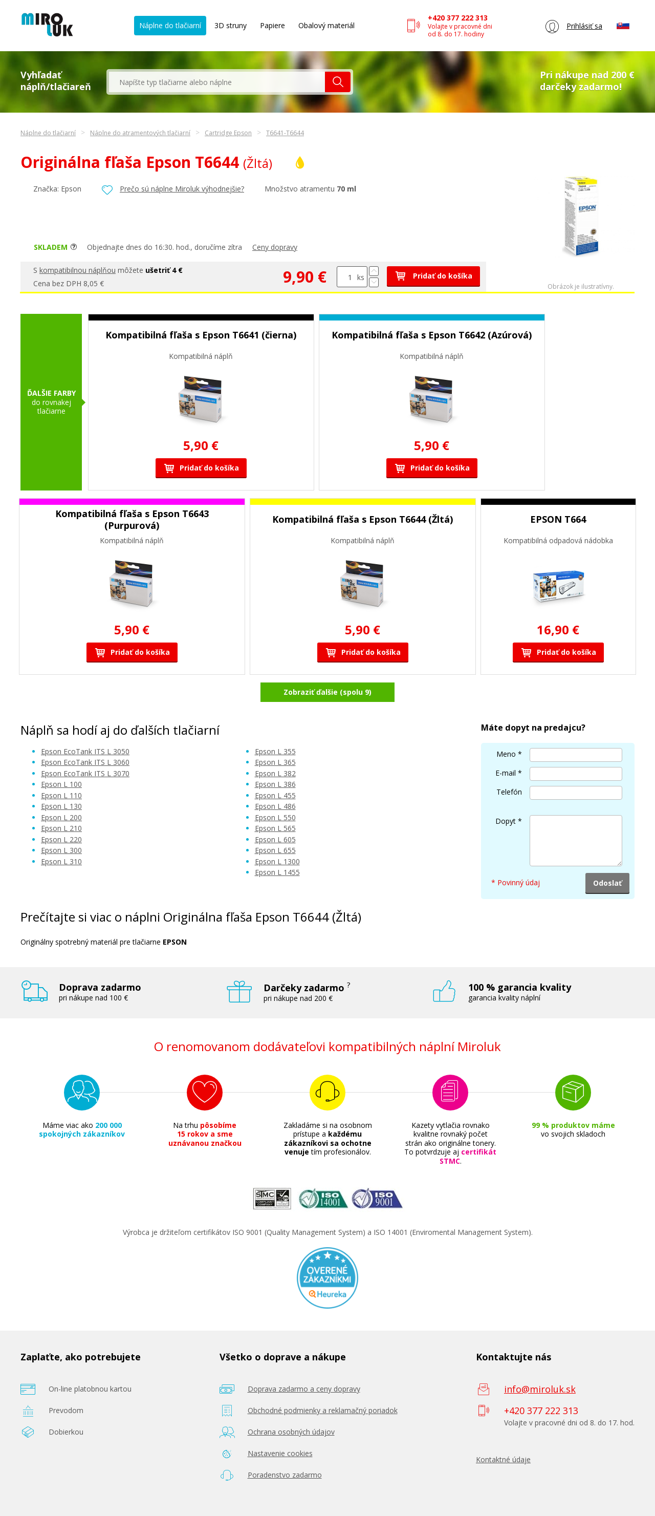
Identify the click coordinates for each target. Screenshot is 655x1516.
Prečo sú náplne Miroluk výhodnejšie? (182, 189)
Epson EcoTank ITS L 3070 (85, 773)
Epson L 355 (275, 751)
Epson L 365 (275, 762)
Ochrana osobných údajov (291, 1432)
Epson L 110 (61, 795)
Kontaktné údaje (503, 1459)
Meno (506, 754)
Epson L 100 (61, 784)
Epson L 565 (275, 828)
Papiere (272, 25)
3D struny (230, 25)
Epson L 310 (61, 861)
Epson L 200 (61, 817)
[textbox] (217, 82)
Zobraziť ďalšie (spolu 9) (327, 692)
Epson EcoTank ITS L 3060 (85, 762)
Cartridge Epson (228, 133)
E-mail (505, 773)
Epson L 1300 (277, 861)
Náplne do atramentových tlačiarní (140, 133)
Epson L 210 (61, 828)
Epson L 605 (275, 839)
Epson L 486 (275, 806)
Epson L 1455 (277, 872)
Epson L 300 (61, 850)
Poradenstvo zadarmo (285, 1475)
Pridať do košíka (433, 276)
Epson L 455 (275, 795)
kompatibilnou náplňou (77, 270)
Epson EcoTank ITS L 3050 (85, 751)
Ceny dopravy (274, 247)
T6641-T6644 (285, 133)
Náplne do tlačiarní (170, 25)
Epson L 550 (275, 817)
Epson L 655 (275, 850)
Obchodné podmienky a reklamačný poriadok (323, 1410)
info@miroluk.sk (540, 1389)
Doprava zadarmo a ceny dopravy (304, 1389)
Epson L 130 (61, 806)
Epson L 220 (61, 839)
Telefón (509, 792)
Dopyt (505, 821)
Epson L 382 (275, 773)
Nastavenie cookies (280, 1453)
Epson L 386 (275, 784)
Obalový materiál (326, 25)
